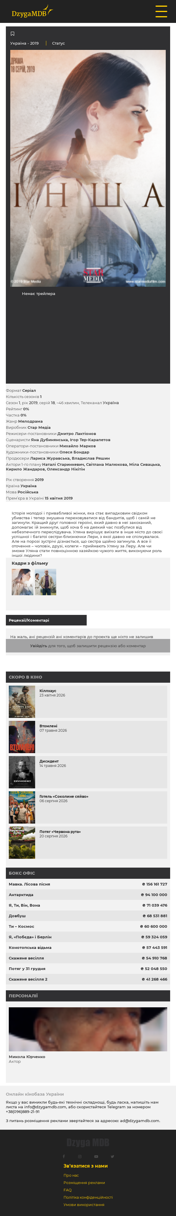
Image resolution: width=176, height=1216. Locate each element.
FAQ (67, 1190)
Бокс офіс (22, 873)
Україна (18, 43)
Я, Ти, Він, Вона (24, 905)
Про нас (71, 1175)
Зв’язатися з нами (86, 1166)
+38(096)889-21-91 (23, 1111)
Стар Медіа (39, 427)
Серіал (29, 390)
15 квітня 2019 (59, 498)
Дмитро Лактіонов (76, 433)
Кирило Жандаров (25, 469)
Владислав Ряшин (91, 458)
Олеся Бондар (74, 452)
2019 (39, 479)
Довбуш (17, 915)
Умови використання (84, 1204)
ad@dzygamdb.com (139, 1120)
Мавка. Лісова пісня (29, 884)
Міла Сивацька (144, 464)
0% (26, 409)
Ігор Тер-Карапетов (90, 439)
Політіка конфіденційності (88, 1197)
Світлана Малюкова (106, 464)
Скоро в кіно (25, 677)
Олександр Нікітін (66, 469)
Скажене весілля (26, 958)
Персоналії (23, 996)
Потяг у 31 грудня (27, 968)
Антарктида (21, 894)
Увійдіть (38, 645)
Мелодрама (30, 421)
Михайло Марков (77, 445)
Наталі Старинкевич (63, 464)
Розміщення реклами (84, 1182)
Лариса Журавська (50, 458)
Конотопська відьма (30, 947)
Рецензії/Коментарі (29, 620)
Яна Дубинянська (49, 439)
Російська (28, 492)
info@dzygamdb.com (44, 1106)
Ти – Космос (21, 926)
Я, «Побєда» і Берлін (30, 937)
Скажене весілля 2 (28, 979)
